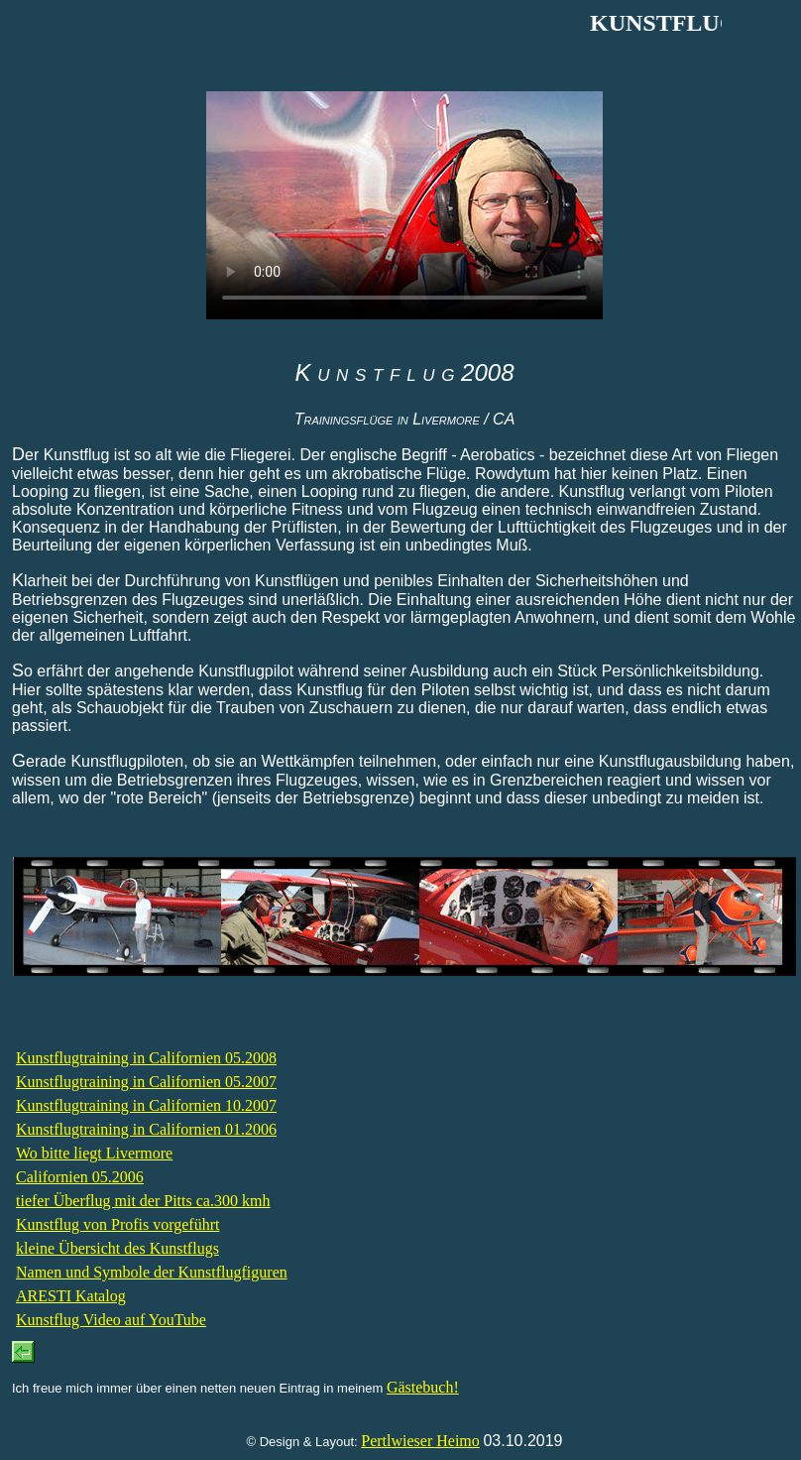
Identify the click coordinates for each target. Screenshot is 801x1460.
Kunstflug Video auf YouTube (111, 1319)
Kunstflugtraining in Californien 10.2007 (146, 1105)
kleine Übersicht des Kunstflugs (117, 1248)
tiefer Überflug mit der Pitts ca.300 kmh (143, 1200)
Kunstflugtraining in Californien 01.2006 (146, 1129)
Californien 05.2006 (80, 1176)
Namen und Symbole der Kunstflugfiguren (151, 1272)
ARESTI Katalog (71, 1295)
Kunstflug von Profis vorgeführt (117, 1224)
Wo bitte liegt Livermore (94, 1153)
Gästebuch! (423, 1387)
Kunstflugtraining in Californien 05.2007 (146, 1081)
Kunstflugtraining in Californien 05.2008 (146, 1057)
